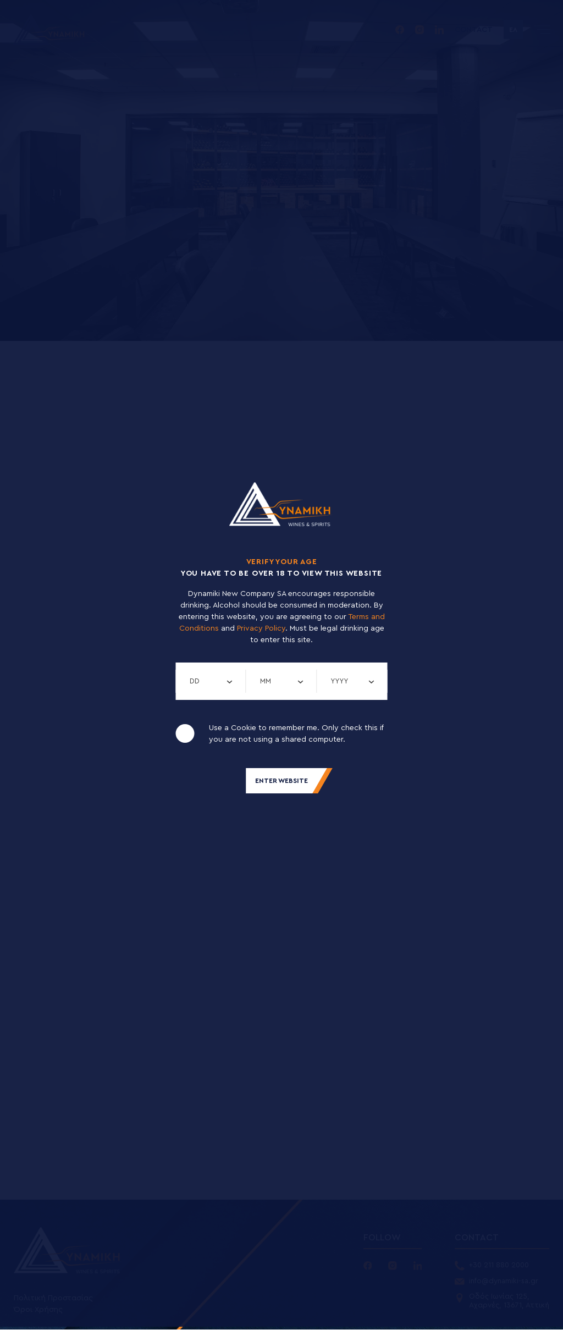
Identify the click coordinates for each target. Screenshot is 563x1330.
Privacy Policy (261, 628)
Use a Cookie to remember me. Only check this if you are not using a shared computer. (296, 733)
